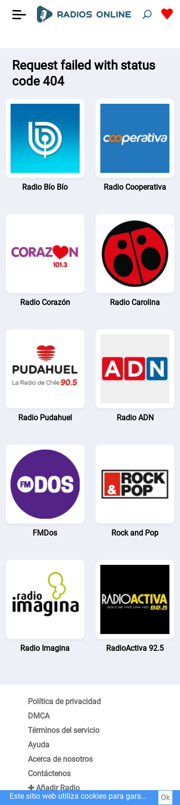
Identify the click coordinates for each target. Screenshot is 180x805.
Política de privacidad (64, 701)
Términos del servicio (63, 730)
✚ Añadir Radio (54, 788)
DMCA (38, 715)
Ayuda (38, 744)
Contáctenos (49, 773)
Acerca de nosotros (60, 759)
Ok (165, 797)
